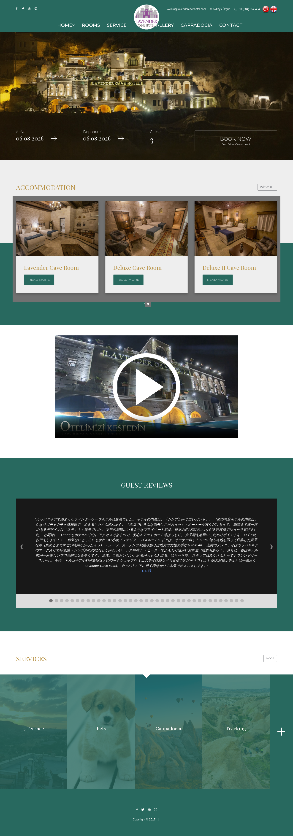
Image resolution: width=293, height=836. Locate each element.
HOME (66, 25)
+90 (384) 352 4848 (247, 9)
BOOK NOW (235, 141)
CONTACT (231, 25)
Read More (39, 280)
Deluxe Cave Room (227, 267)
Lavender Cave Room (140, 267)
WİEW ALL (267, 187)
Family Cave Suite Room (55, 267)
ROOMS (91, 25)
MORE (270, 658)
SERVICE (117, 25)
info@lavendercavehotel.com (186, 9)
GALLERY (163, 25)
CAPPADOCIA (196, 25)
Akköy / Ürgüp (220, 9)
